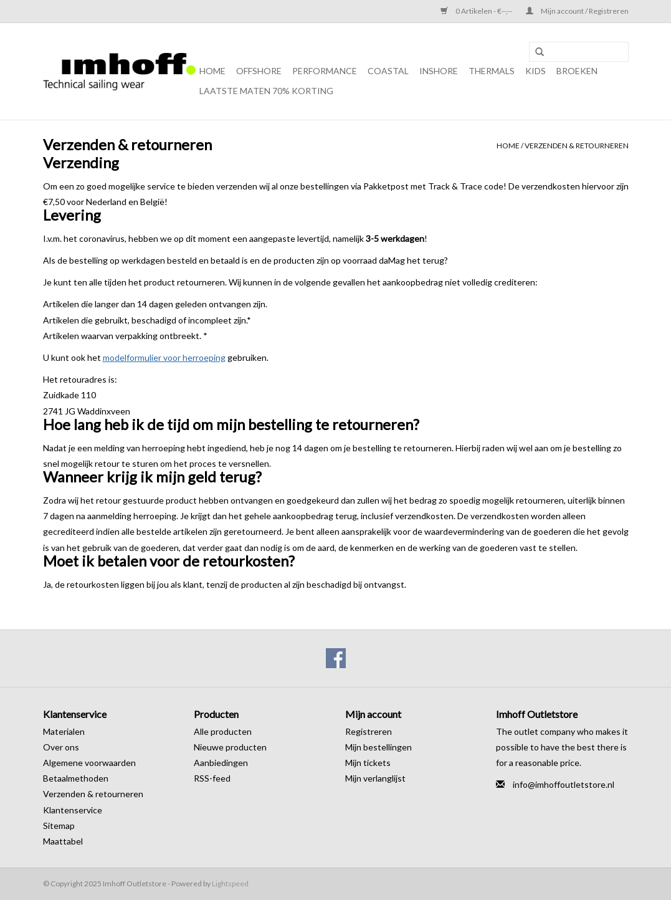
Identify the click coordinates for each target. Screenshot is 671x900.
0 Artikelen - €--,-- (476, 11)
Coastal (388, 70)
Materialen (64, 731)
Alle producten (223, 731)
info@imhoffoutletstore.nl (563, 784)
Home (212, 70)
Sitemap (59, 825)
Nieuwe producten (230, 747)
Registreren (368, 731)
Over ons (61, 747)
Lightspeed (230, 883)
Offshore (259, 70)
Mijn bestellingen (378, 747)
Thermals (492, 70)
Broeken (576, 70)
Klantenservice (72, 810)
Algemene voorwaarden (89, 762)
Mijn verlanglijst (375, 778)
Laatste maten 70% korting (266, 90)
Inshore (438, 70)
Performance (324, 70)
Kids (535, 70)
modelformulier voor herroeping (164, 357)
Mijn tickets (368, 762)
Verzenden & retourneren (577, 145)
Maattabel (63, 841)
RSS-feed (212, 778)
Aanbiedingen (221, 762)
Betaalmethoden (75, 778)
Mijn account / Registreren (577, 11)
